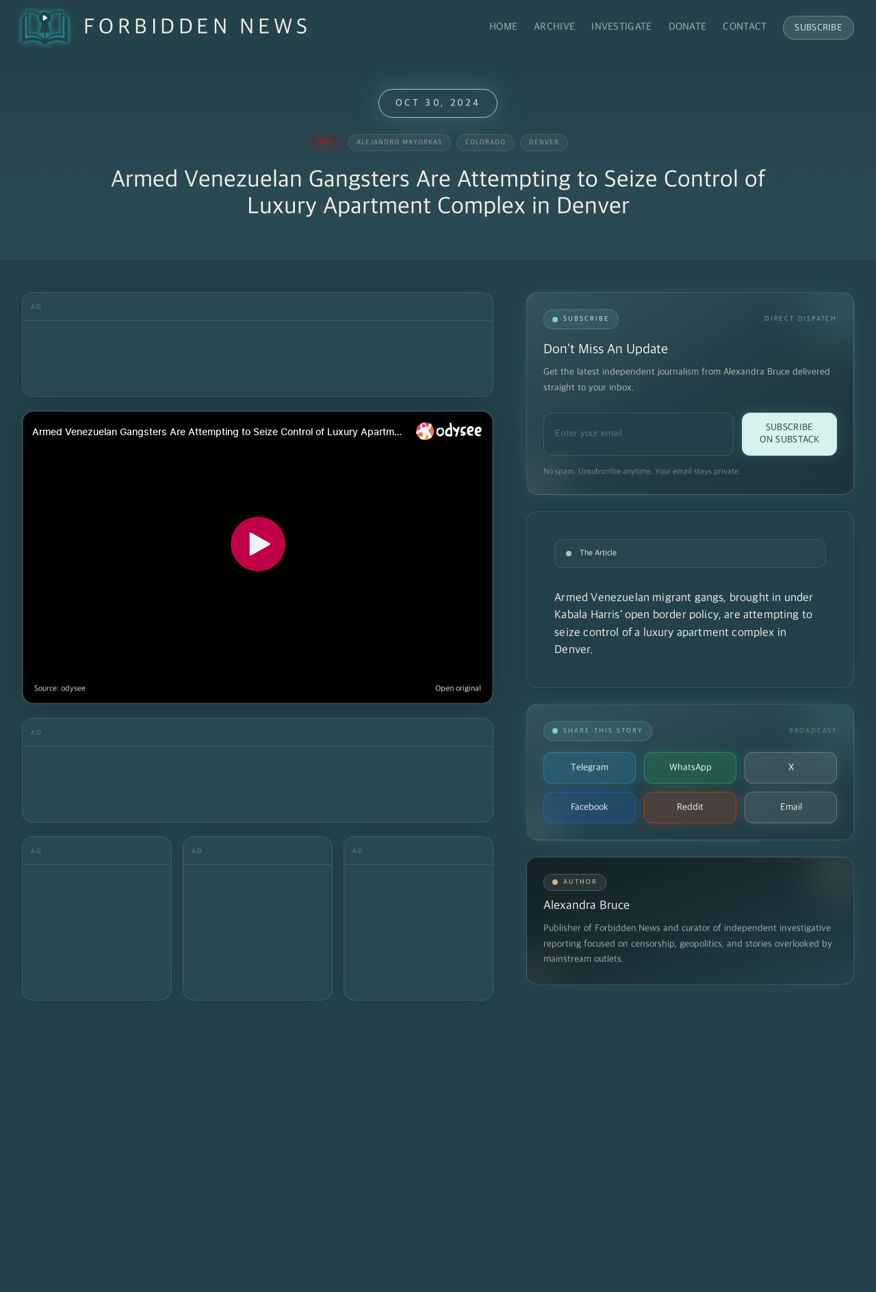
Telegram (589, 767)
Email (791, 807)
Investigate (621, 27)
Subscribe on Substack (790, 434)
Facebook (589, 807)
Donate (688, 27)
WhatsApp (690, 767)
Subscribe (818, 28)
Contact (744, 27)
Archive (554, 27)
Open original (458, 689)
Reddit (690, 807)
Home (503, 27)
